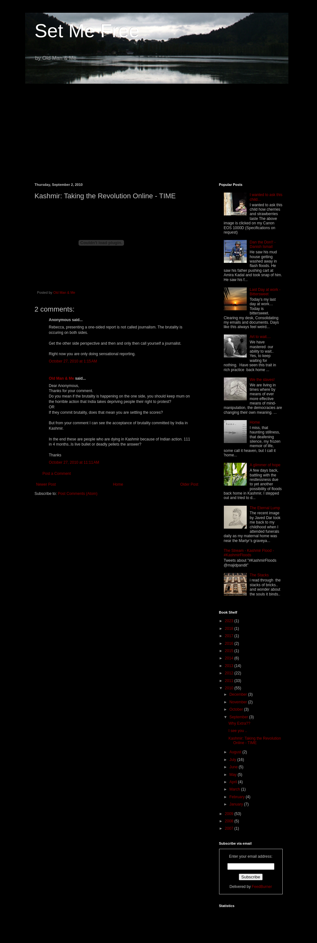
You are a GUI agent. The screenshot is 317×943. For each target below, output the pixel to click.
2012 (229, 673)
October (236, 709)
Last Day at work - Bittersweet (265, 291)
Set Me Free (87, 30)
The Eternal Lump (265, 508)
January (236, 804)
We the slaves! (262, 379)
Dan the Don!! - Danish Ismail (262, 244)
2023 (229, 621)
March (235, 789)
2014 (229, 658)
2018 (229, 628)
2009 (229, 814)
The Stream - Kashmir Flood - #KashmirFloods (249, 552)
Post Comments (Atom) (78, 493)
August (235, 752)
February (237, 797)
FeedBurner (262, 886)
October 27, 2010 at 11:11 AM (74, 462)
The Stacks (259, 575)
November (238, 702)
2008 (229, 821)
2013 (229, 666)
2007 (229, 828)
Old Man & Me (61, 378)
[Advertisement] (159, 128)
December (238, 694)
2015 (229, 651)
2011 (229, 681)
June (233, 767)
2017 (229, 636)
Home (118, 484)
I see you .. (237, 730)
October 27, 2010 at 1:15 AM (73, 361)
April (233, 782)
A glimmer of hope (265, 465)
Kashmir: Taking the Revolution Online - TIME (254, 740)
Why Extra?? (239, 723)
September (239, 717)
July (233, 759)
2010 (229, 688)
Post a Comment (57, 473)
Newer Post (46, 484)
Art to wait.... (260, 336)
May (233, 774)
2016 (229, 643)
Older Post (189, 484)
